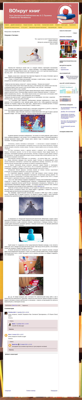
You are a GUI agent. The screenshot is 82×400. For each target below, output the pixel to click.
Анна (9, 334)
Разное (60, 27)
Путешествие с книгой (47, 24)
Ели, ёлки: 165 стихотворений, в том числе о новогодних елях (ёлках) (69, 122)
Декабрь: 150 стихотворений (68, 111)
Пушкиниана (72, 24)
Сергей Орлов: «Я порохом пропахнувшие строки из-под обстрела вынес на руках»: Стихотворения (68, 116)
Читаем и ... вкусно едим (61, 24)
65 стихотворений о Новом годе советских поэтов (69, 108)
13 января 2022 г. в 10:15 (26, 344)
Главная (7, 24)
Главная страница (30, 390)
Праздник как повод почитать (12, 27)
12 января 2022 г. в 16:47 (17, 334)
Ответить (10, 318)
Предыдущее (54, 390)
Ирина (13, 323)
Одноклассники (65, 69)
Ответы (11, 321)
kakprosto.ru (40, 186)
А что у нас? (24, 27)
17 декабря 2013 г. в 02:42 (22, 312)
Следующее (8, 390)
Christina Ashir (12, 312)
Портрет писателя (28, 24)
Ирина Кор (14, 305)
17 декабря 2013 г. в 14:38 (22, 323)
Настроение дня (52, 27)
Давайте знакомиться (16, 24)
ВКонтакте (63, 67)
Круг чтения (37, 24)
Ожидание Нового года (67, 39)
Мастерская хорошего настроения (37, 27)
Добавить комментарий (11, 354)
